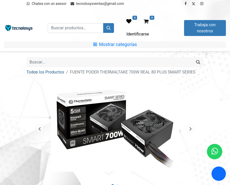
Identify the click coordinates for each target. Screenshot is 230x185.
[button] (39, 129)
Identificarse (137, 34)
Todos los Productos (45, 72)
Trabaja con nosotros (205, 27)
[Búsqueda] (108, 28)
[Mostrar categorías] (115, 44)
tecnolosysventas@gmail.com (97, 4)
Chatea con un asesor (46, 4)
